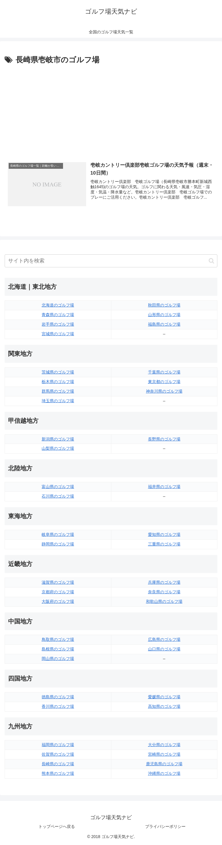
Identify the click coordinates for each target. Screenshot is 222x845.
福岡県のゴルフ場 (58, 744)
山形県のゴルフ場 (164, 314)
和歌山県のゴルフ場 (164, 601)
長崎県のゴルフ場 (58, 763)
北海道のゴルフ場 (58, 305)
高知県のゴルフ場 (164, 706)
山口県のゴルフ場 (164, 649)
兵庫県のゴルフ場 (164, 582)
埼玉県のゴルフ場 (58, 400)
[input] (111, 260)
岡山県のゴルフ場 (58, 658)
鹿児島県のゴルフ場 (164, 763)
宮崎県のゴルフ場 (164, 754)
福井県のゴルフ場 (164, 486)
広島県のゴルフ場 (164, 639)
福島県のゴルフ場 (164, 324)
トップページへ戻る (56, 826)
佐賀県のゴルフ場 (58, 754)
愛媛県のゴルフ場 (164, 697)
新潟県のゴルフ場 (58, 439)
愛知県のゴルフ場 (164, 534)
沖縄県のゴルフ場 (164, 773)
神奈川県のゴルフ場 (164, 391)
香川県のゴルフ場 (58, 706)
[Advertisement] (111, 109)
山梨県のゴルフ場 (58, 448)
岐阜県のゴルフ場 (58, 534)
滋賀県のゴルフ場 (58, 582)
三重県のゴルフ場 (164, 544)
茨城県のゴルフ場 (58, 372)
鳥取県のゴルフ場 (58, 639)
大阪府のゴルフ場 (58, 601)
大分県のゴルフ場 (164, 744)
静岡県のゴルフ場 (58, 544)
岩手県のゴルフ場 (58, 324)
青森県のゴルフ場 (58, 314)
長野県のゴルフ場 (164, 439)
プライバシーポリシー (165, 826)
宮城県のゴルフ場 (58, 333)
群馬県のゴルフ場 (58, 391)
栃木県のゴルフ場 (58, 381)
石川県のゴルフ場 (58, 496)
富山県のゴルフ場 (58, 486)
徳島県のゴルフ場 (58, 697)
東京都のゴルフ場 (164, 381)
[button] (211, 261)
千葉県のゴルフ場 (164, 372)
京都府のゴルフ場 (58, 592)
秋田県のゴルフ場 (164, 305)
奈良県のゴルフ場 (164, 592)
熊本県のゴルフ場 (58, 773)
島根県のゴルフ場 (58, 649)
